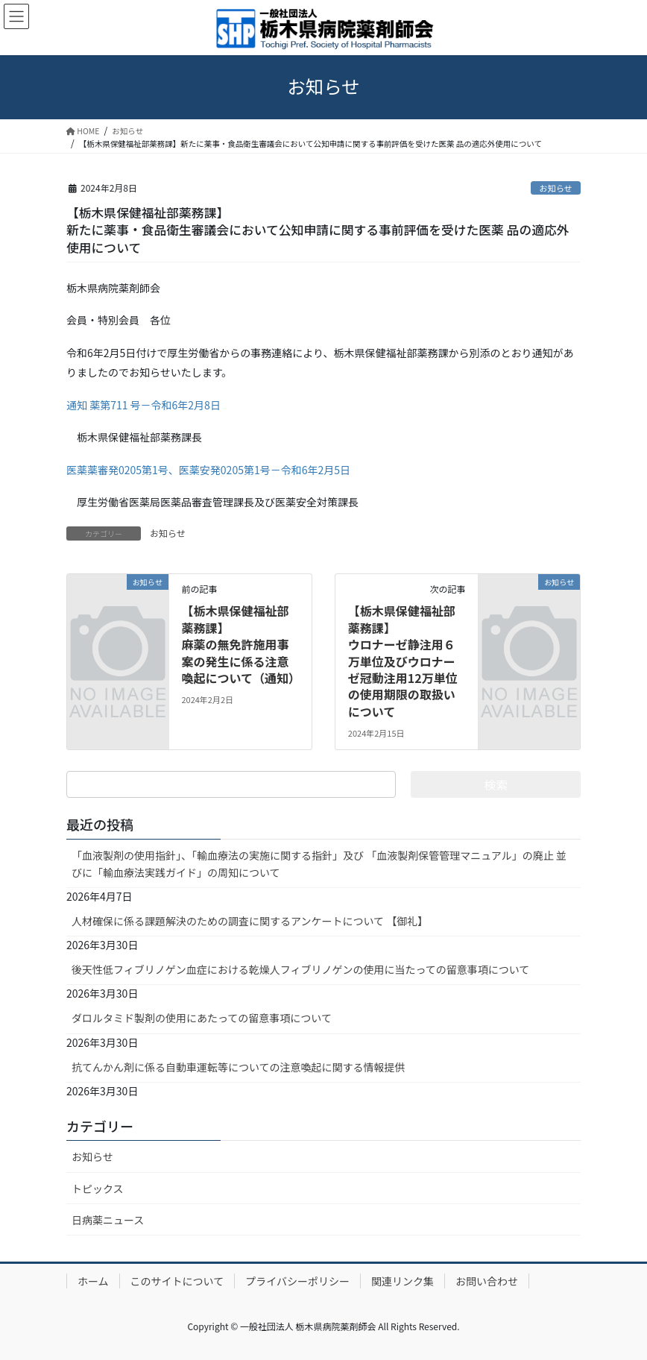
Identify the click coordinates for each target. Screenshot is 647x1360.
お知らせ (555, 188)
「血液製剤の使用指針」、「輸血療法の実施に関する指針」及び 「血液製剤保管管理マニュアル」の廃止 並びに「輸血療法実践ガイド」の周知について (319, 864)
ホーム (93, 1281)
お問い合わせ (486, 1281)
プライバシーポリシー (297, 1281)
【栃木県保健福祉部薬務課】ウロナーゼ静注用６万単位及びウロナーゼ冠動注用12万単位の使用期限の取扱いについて (403, 661)
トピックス (98, 1188)
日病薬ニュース (108, 1219)
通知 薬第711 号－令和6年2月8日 (143, 404)
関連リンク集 (402, 1281)
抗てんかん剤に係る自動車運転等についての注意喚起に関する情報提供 (238, 1067)
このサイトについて (177, 1281)
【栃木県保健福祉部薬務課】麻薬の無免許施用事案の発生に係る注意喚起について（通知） (240, 644)
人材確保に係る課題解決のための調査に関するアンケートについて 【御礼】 (250, 920)
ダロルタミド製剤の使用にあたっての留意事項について (202, 1017)
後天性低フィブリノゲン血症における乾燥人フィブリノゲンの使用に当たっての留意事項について (300, 969)
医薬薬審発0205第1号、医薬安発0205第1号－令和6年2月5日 (208, 469)
